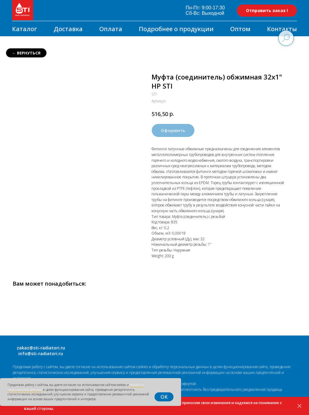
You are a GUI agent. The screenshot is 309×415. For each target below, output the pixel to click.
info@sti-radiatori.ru (40, 353)
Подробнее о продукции (176, 29)
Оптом (240, 29)
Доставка (68, 29)
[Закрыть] (299, 406)
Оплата (110, 29)
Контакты (282, 29)
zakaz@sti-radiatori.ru (41, 348)
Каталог (24, 29)
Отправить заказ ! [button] (267, 10)
